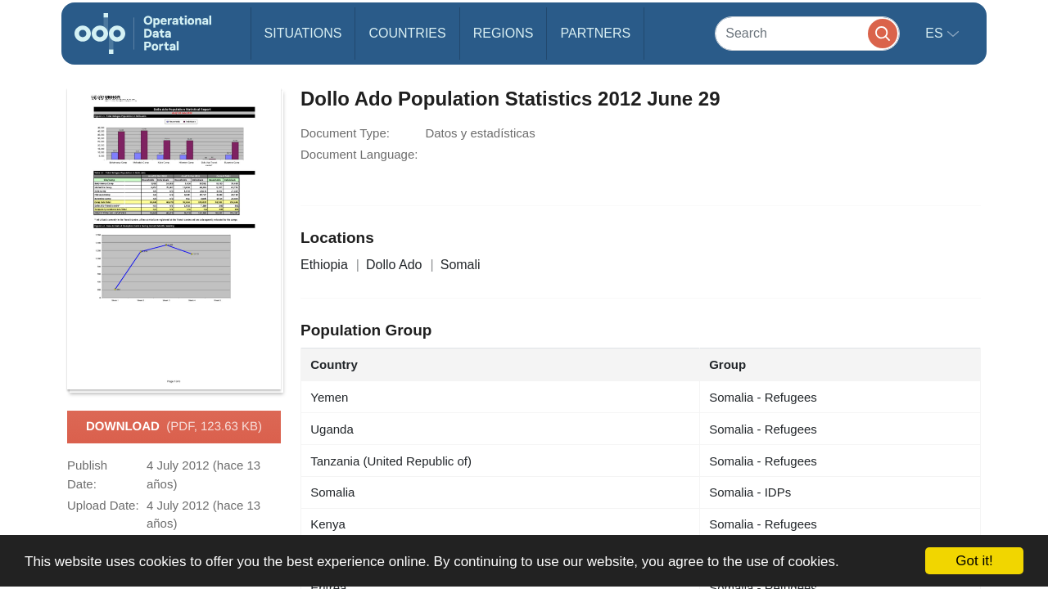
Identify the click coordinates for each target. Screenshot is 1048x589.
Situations (303, 33)
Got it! (973, 561)
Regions (503, 33)
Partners (595, 33)
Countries (406, 33)
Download (174, 427)
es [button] (935, 33)
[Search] (807, 33)
